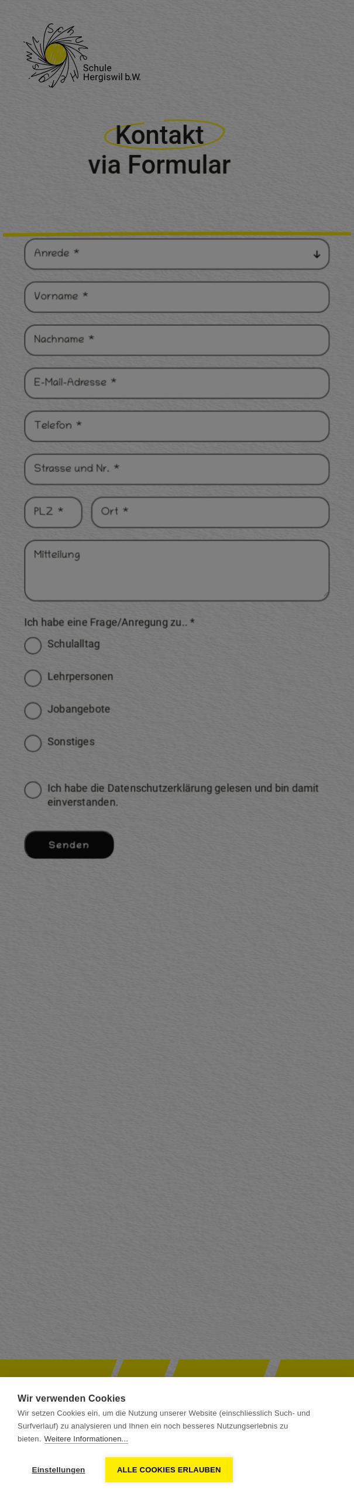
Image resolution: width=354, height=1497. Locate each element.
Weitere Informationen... (86, 1438)
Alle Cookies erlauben (169, 1469)
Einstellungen (58, 1469)
